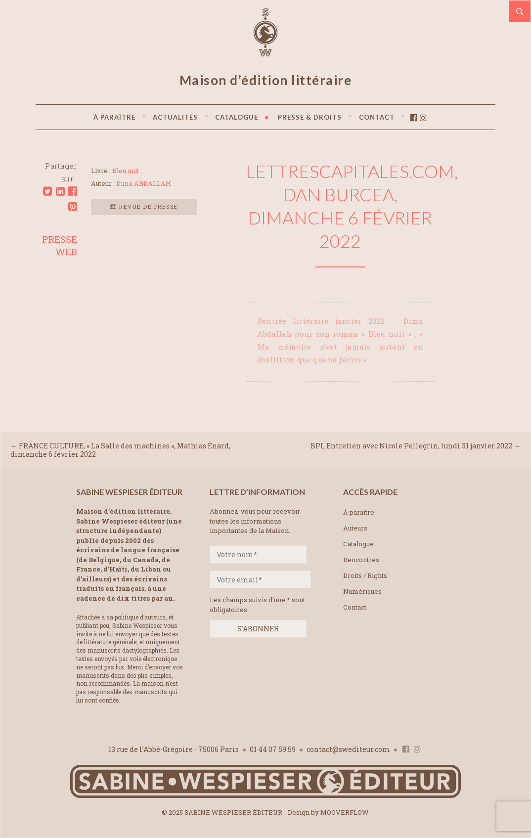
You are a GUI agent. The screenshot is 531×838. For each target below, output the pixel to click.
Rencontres (361, 559)
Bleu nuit (125, 170)
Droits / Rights (365, 575)
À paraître (358, 512)
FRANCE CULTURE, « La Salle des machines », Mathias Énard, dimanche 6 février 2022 (120, 450)
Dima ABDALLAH (143, 183)
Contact (354, 607)
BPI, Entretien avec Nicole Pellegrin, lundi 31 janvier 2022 (411, 445)
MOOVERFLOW (344, 812)
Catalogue (358, 543)
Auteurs (355, 528)
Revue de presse (144, 206)
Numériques (362, 591)
